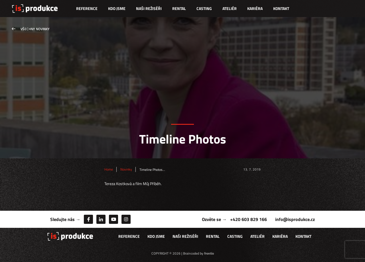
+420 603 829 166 (248, 219)
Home (108, 169)
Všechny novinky (35, 29)
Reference (87, 8)
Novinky (126, 169)
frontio (209, 253)
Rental (179, 8)
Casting (204, 8)
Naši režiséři (149, 8)
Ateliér (229, 8)
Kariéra (255, 8)
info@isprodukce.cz (295, 219)
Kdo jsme (116, 8)
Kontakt (281, 8)
